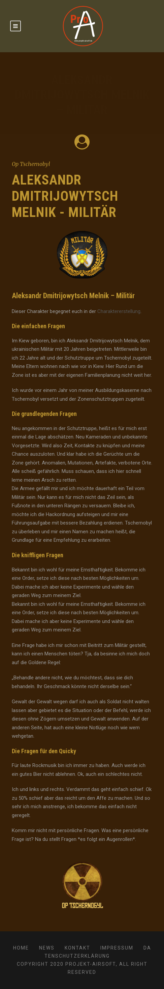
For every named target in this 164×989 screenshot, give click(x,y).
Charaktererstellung (118, 311)
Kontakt (77, 948)
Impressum (116, 948)
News (47, 948)
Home (21, 948)
